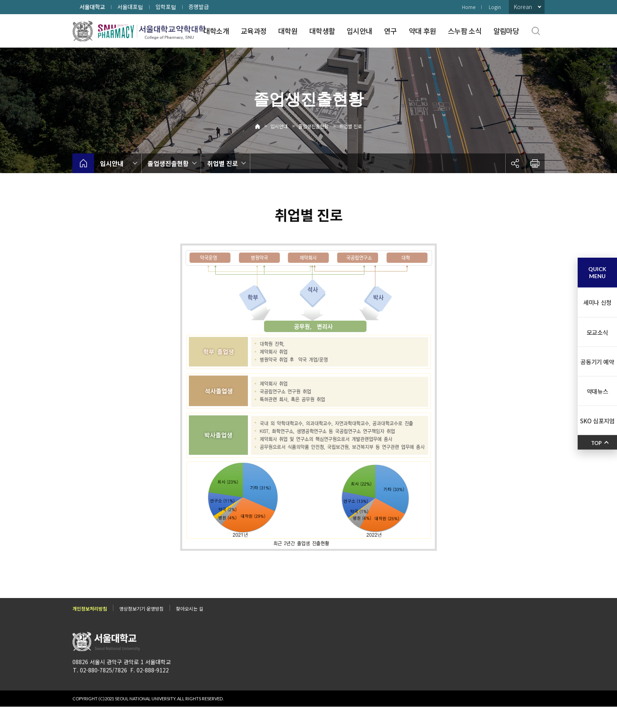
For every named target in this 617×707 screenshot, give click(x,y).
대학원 (287, 31)
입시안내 (359, 31)
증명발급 (198, 7)
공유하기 (515, 163)
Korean (523, 7)
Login (495, 7)
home (83, 163)
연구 (390, 31)
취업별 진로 (350, 126)
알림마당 (506, 31)
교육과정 (253, 31)
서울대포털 (130, 7)
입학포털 (165, 7)
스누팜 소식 (465, 31)
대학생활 (322, 31)
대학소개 (216, 31)
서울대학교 (92, 7)
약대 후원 (422, 31)
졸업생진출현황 (313, 126)
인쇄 (535, 163)
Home (468, 7)
